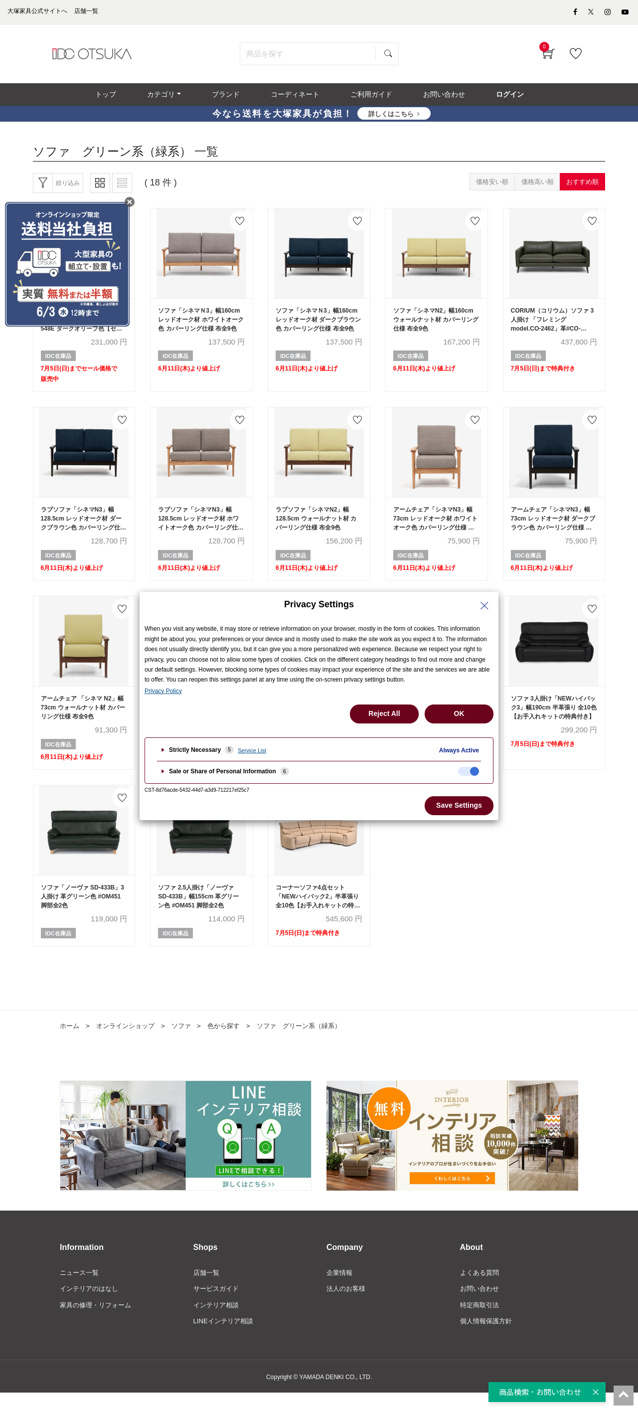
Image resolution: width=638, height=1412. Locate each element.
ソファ (187, 1042)
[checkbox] (468, 771)
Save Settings (459, 805)
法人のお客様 (347, 1306)
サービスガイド (217, 1306)
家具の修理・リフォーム (98, 1323)
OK (459, 713)
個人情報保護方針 (488, 1340)
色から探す (232, 1042)
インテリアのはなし (91, 1306)
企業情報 (340, 1289)
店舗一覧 (207, 1289)
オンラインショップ (129, 1042)
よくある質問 (481, 1289)
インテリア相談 (217, 1323)
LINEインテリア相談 (225, 1340)
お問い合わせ (481, 1306)
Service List (252, 750)
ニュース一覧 (81, 1289)
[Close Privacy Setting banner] (484, 606)
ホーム (70, 1042)
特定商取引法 (481, 1323)
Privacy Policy (163, 691)
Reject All (384, 713)
